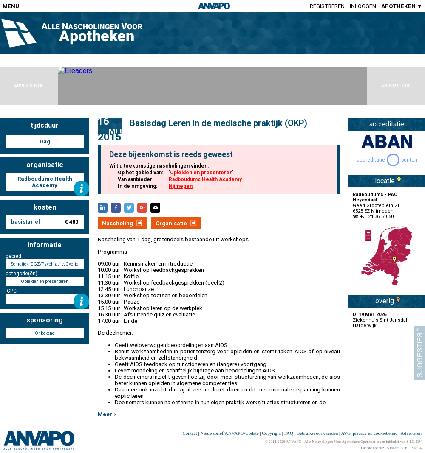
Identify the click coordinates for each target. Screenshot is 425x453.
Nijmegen (181, 186)
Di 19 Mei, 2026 (369, 314)
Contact (189, 433)
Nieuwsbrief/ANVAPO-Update (229, 433)
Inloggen (363, 6)
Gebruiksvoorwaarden (317, 433)
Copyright (271, 433)
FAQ (288, 433)
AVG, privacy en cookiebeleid (369, 433)
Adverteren (411, 433)
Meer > (107, 414)
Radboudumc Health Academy (205, 179)
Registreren (327, 6)
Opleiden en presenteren (201, 173)
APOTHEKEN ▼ (401, 6)
